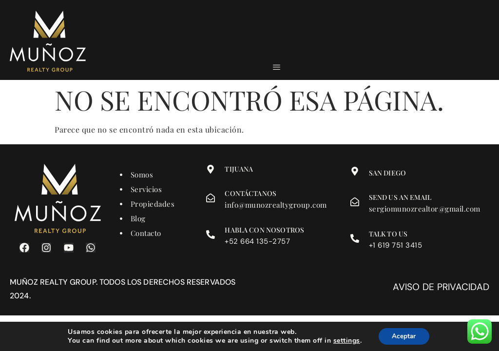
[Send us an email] (354, 201)
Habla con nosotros (264, 229)
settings (345, 340)
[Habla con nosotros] (210, 234)
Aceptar (404, 335)
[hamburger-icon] (277, 67)
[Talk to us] (354, 238)
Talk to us (388, 233)
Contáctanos (250, 193)
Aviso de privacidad (441, 287)
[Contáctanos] (210, 198)
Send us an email (400, 197)
